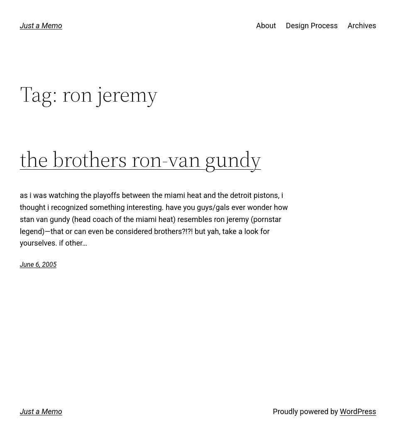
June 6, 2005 (38, 264)
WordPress (358, 411)
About (266, 25)
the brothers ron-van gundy (140, 159)
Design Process (312, 25)
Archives (361, 25)
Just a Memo (41, 25)
